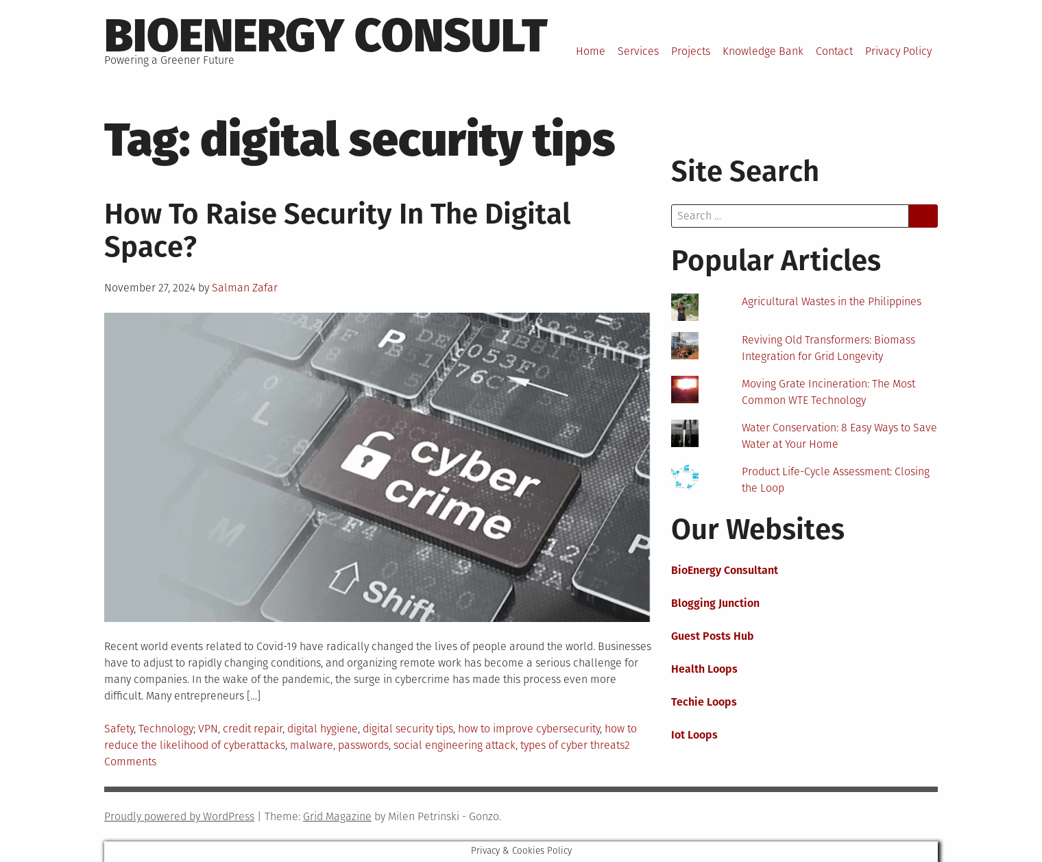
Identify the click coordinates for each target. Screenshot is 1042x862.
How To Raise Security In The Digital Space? (337, 230)
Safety (119, 728)
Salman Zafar (245, 287)
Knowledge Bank (763, 51)
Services (638, 51)
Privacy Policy (898, 51)
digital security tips (408, 728)
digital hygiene (322, 728)
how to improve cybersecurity (529, 728)
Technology (165, 728)
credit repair (252, 728)
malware (311, 745)
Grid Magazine (337, 816)
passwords (363, 745)
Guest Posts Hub (712, 636)
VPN (208, 728)
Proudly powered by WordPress (179, 816)
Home (590, 51)
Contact (834, 51)
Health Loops (704, 668)
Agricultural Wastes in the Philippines (831, 301)
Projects (690, 51)
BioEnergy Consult (326, 36)
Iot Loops (694, 734)
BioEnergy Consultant (724, 570)
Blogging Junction (715, 603)
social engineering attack (454, 745)
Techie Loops (704, 701)
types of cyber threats (572, 745)
